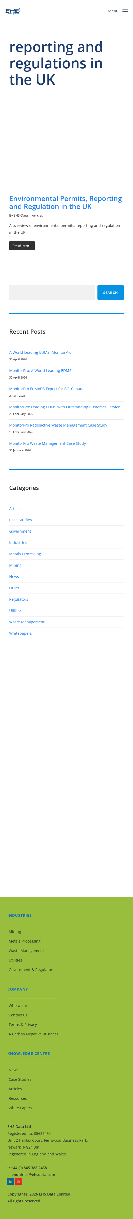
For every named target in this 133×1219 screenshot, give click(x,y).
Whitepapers (20, 633)
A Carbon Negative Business (33, 1033)
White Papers (20, 1107)
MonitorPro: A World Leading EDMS (40, 370)
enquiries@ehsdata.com (33, 1174)
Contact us (18, 1014)
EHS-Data (21, 215)
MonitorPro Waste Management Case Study (47, 443)
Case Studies (20, 519)
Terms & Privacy (23, 1024)
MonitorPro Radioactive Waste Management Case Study (58, 425)
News (14, 576)
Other (14, 587)
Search (110, 292)
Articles (37, 215)
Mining (15, 565)
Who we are (19, 1005)
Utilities (16, 610)
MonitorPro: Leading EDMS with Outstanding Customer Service (64, 406)
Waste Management (27, 621)
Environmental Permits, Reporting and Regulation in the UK (65, 202)
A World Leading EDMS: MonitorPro (40, 352)
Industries (18, 542)
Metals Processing (25, 553)
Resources (18, 1098)
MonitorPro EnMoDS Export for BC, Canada (47, 388)
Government (20, 531)
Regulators (18, 599)
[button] (118, 10)
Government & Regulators (31, 969)
